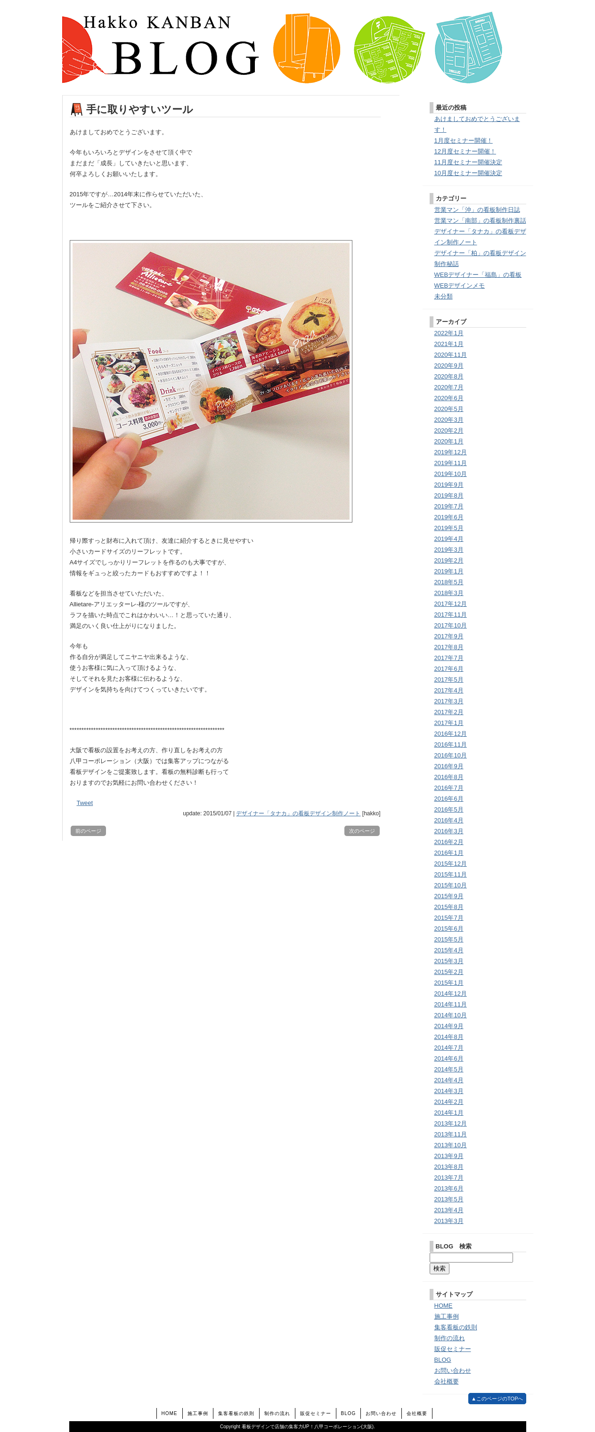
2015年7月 (449, 917)
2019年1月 (449, 571)
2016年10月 (450, 755)
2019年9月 (449, 484)
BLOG (442, 1359)
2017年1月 (449, 722)
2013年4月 (449, 1210)
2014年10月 (450, 1015)
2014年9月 (449, 1026)
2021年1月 (449, 343)
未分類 (443, 296)
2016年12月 (450, 733)
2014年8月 (449, 1036)
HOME (443, 1305)
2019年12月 (450, 452)
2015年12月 (450, 863)
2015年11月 (450, 874)
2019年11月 (450, 463)
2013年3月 (449, 1220)
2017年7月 (449, 657)
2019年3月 (449, 549)
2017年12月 (450, 603)
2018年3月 (449, 592)
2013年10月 (450, 1145)
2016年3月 (449, 831)
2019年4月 (449, 538)
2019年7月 (449, 506)
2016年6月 (449, 798)
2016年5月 (449, 809)
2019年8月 (449, 495)
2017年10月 (450, 625)
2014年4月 (449, 1080)
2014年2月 (449, 1101)
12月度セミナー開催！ (465, 151)
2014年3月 (449, 1090)
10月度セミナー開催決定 (468, 173)
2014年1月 (449, 1112)
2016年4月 (449, 820)
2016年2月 (449, 841)
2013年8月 (449, 1166)
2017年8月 (449, 647)
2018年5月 (449, 582)
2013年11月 (450, 1134)
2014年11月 (450, 1004)
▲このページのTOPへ (497, 1398)
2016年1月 (449, 852)
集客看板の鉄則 (455, 1327)
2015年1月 (449, 982)
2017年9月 (449, 636)
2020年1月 (449, 441)
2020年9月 (449, 365)
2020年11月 (450, 354)
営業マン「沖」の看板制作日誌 (477, 209)
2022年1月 (449, 333)
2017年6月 (449, 668)
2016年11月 (450, 744)
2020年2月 (449, 430)
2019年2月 (449, 560)
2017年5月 (449, 679)
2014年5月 (449, 1069)
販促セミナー (452, 1348)
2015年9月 (449, 896)
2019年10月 (450, 473)
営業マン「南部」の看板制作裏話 (480, 220)
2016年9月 (449, 766)
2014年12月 (450, 993)
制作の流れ (449, 1338)
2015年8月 (449, 906)
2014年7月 (449, 1047)
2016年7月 (449, 787)
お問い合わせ (452, 1370)
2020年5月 (449, 408)
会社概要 (446, 1381)
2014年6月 (449, 1058)
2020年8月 (449, 376)
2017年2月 (449, 712)
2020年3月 (449, 419)
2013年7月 (449, 1177)
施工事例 (446, 1316)
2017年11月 (450, 614)
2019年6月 (449, 517)
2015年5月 (449, 939)
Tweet (85, 802)
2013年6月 (449, 1188)
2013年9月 (449, 1155)
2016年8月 (449, 776)
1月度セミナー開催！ (463, 140)
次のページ (362, 831)
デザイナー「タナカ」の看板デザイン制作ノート (298, 813)
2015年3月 (449, 961)
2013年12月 (450, 1123)
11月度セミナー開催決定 (468, 162)
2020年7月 (449, 387)
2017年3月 (449, 701)
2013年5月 (449, 1199)
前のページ (88, 831)
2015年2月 (449, 971)
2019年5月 (449, 527)
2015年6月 (449, 928)
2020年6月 (449, 398)
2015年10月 (450, 885)
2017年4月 (449, 690)
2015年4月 (449, 950)
